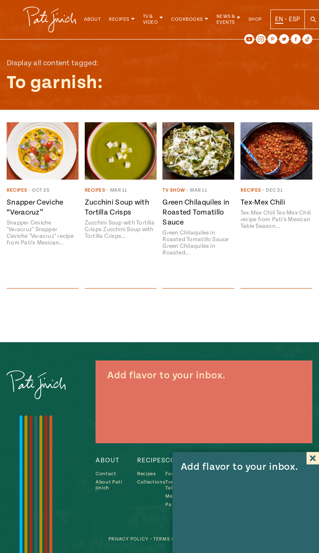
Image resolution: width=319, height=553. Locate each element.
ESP (298, 20)
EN (282, 20)
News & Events (229, 20)
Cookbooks (191, 20)
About (95, 20)
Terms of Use (170, 539)
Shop (258, 20)
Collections (151, 482)
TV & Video (154, 20)
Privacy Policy (125, 539)
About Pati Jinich (109, 485)
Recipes (123, 20)
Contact (106, 473)
